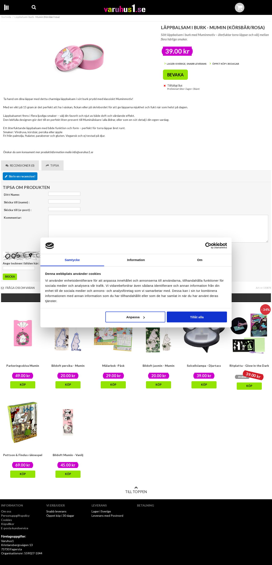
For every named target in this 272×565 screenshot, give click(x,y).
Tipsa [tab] (52, 165)
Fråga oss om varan (18, 288)
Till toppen (136, 490)
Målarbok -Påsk (113, 365)
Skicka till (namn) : (17, 202)
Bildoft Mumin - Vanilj (68, 455)
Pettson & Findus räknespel (22, 455)
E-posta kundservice (15, 528)
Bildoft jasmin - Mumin (158, 365)
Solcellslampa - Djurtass (204, 365)
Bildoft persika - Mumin (68, 365)
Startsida (6, 17)
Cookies (6, 520)
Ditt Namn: (12, 194)
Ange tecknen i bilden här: (21, 263)
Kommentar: (13, 217)
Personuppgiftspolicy (15, 515)
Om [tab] (199, 259)
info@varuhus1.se (82, 152)
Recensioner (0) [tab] (20, 165)
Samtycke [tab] (72, 259)
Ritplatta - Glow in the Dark (249, 365)
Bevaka (175, 74)
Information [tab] (136, 259)
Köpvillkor (7, 524)
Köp (23, 384)
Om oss (6, 511)
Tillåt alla (197, 317)
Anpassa (135, 317)
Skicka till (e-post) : (17, 210)
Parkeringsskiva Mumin (22, 365)
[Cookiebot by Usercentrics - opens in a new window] (208, 246)
